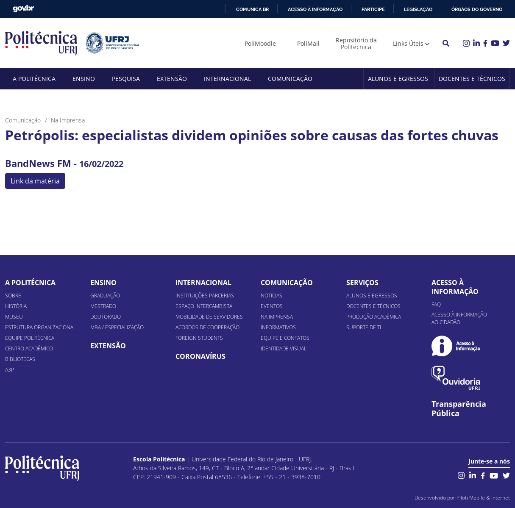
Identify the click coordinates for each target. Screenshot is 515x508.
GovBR (23, 9)
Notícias (271, 295)
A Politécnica (34, 79)
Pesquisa (126, 79)
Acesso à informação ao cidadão (459, 318)
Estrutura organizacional (40, 327)
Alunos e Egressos (398, 79)
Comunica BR (252, 9)
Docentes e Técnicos (472, 79)
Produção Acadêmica (373, 316)
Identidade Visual (283, 348)
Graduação (105, 295)
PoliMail (308, 43)
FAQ (436, 304)
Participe (373, 9)
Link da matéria (35, 181)
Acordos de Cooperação (207, 327)
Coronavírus (200, 356)
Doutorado (105, 316)
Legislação (418, 9)
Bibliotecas (20, 359)
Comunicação (290, 79)
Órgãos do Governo (476, 9)
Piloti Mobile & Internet (483, 497)
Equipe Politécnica (29, 337)
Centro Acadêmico (29, 348)
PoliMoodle (260, 43)
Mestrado (103, 306)
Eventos (272, 306)
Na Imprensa (277, 316)
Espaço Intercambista (203, 306)
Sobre (13, 295)
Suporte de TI (363, 327)
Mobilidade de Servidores (209, 316)
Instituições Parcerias (204, 295)
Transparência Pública (458, 409)
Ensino (83, 79)
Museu (14, 316)
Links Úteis (408, 43)
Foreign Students (199, 337)
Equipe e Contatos (285, 337)
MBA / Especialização (117, 327)
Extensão (172, 79)
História (16, 306)
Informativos (278, 327)
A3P (9, 369)
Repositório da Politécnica (356, 43)
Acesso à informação (315, 9)
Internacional (227, 79)
